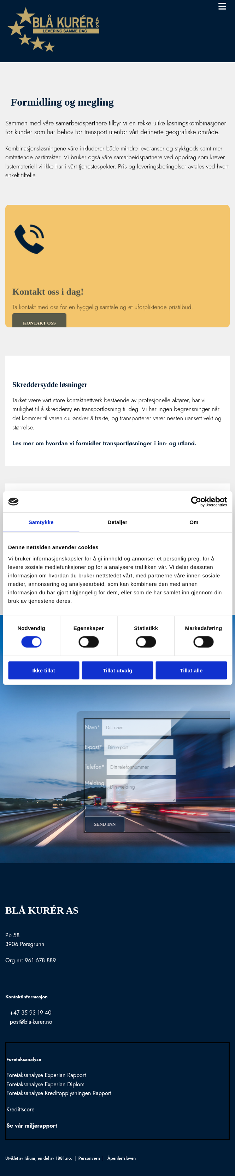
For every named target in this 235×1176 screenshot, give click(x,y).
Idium (29, 1158)
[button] (174, 7)
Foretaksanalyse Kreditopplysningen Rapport (58, 1093)
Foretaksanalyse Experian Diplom (45, 1084)
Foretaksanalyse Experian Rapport (46, 1075)
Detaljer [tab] (118, 522)
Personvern (89, 1158)
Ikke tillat (44, 670)
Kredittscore (20, 1109)
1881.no (63, 1158)
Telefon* (164, 767)
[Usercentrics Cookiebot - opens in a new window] (196, 502)
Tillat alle (191, 670)
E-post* (163, 747)
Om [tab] (193, 522)
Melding (164, 783)
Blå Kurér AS (41, 910)
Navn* (162, 727)
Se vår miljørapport (31, 1126)
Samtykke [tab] (41, 522)
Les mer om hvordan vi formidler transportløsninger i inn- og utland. (104, 443)
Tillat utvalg (117, 670)
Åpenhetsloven (121, 1158)
